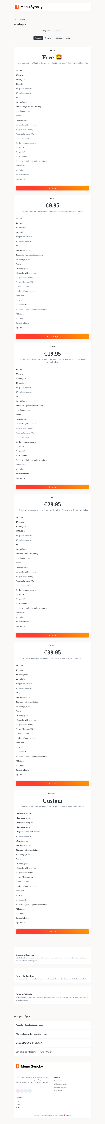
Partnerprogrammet (60, 1087)
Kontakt (18, 1107)
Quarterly (48, 38)
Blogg (18, 1104)
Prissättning (58, 1081)
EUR (58, 31)
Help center (19, 1101)
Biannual (59, 38)
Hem (14, 19)
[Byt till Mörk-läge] (25, 1073)
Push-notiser (58, 1091)
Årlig (68, 38)
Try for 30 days (52, 336)
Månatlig (38, 38)
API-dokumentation (60, 1084)
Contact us (52, 931)
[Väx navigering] (87, 7)
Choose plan (52, 188)
